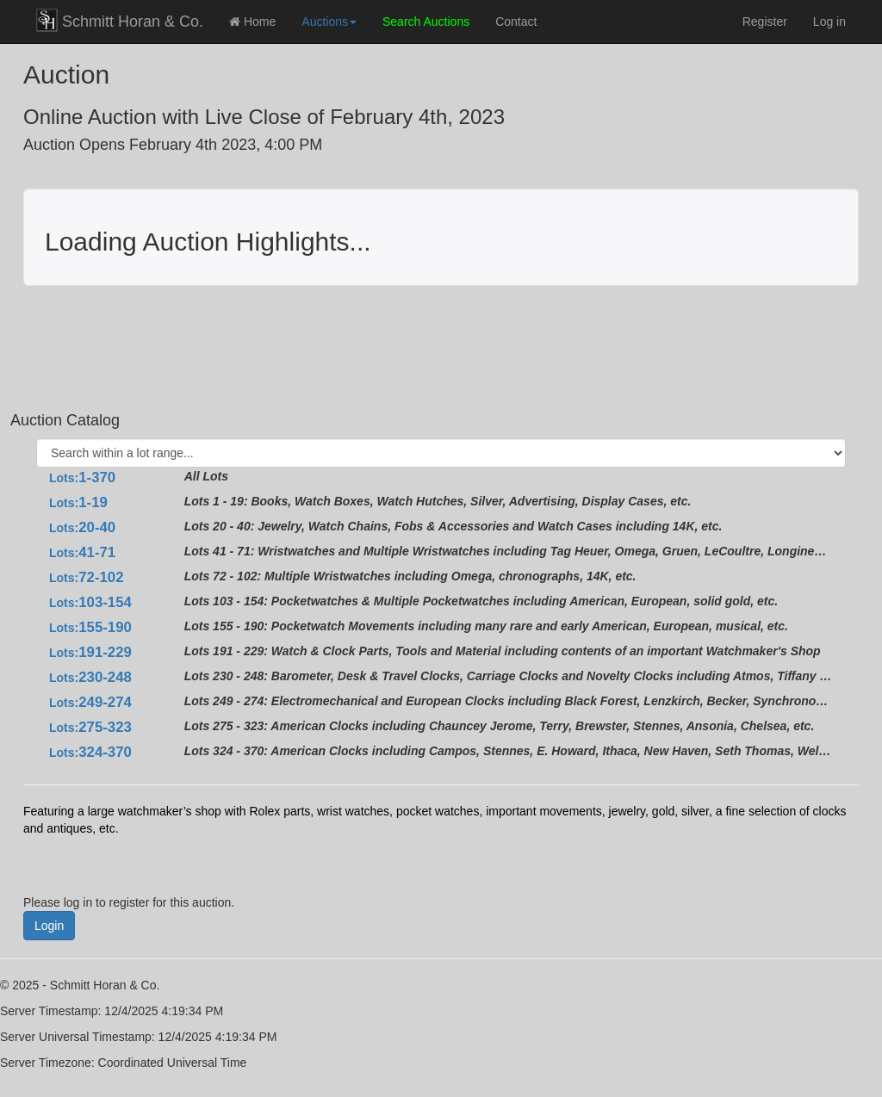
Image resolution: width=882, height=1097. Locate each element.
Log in (829, 21)
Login (49, 926)
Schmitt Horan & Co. (119, 20)
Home (252, 21)
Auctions (329, 21)
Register (764, 21)
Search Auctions (425, 21)
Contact (516, 21)
